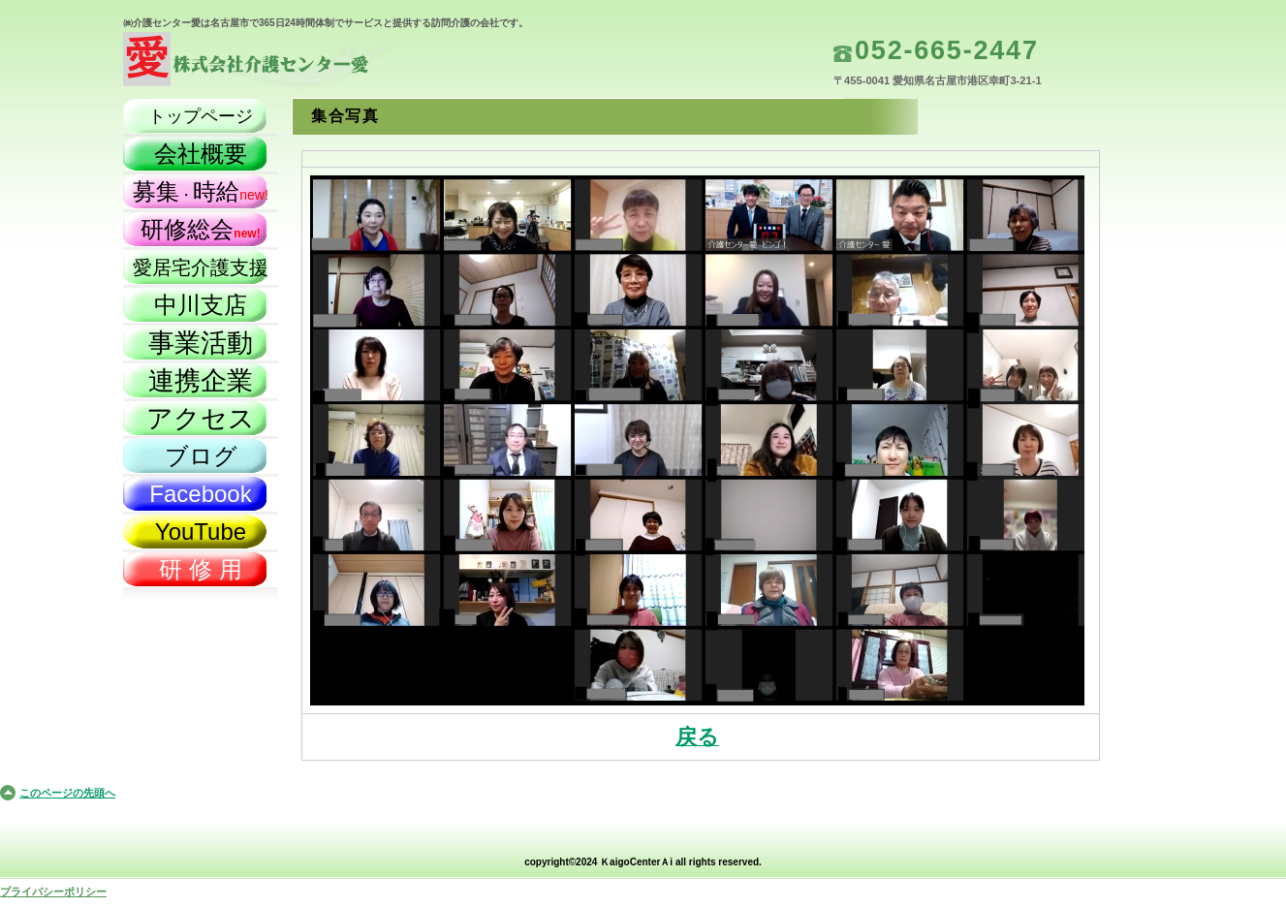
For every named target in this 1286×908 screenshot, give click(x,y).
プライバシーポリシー (53, 891)
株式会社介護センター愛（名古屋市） (317, 63)
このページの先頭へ (67, 792)
